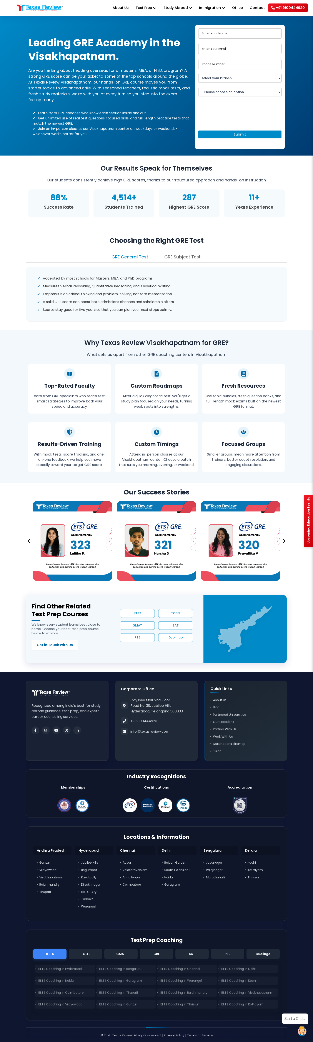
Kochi (252, 862)
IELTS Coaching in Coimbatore (61, 993)
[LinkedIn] (77, 730)
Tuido (217, 751)
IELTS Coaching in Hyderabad (60, 969)
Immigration (212, 7)
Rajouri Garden (175, 862)
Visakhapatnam (51, 877)
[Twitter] (67, 730)
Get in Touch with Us (55, 644)
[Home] (40, 8)
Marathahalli (215, 877)
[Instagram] (46, 730)
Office (237, 7)
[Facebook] (35, 730)
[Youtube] (56, 730)
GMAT (137, 625)
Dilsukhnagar (90, 884)
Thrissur (253, 877)
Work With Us (223, 736)
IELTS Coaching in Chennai (180, 969)
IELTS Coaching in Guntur (118, 1005)
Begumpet (89, 870)
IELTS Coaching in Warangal (181, 981)
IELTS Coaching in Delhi (238, 969)
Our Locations (223, 722)
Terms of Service (200, 1035)
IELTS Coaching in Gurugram (120, 981)
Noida (168, 877)
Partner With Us (224, 729)
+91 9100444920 (288, 7)
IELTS (137, 613)
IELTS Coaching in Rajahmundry (183, 993)
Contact (257, 7)
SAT (176, 625)
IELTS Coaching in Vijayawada (60, 1005)
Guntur (44, 862)
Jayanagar (214, 862)
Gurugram (172, 884)
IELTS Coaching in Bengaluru (120, 969)
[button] (29, 541)
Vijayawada (48, 870)
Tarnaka (87, 899)
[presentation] (231, 118)
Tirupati (45, 892)
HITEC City (89, 892)
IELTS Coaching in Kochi (238, 981)
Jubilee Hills (89, 862)
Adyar (127, 862)
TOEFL (175, 613)
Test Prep (146, 7)
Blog (216, 707)
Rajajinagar (214, 870)
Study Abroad (177, 7)
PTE (137, 637)
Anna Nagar (131, 877)
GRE (156, 954)
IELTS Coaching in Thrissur (179, 1005)
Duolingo (175, 637)
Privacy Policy (174, 1035)
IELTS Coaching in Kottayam (242, 1005)
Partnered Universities (229, 714)
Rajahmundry (49, 884)
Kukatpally (89, 877)
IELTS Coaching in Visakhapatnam (246, 993)
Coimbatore (132, 884)
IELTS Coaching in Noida (56, 981)
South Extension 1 (177, 870)
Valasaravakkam (135, 870)
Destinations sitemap (229, 744)
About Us (121, 7)
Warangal (88, 906)
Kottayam (255, 870)
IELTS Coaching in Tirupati (118, 993)
